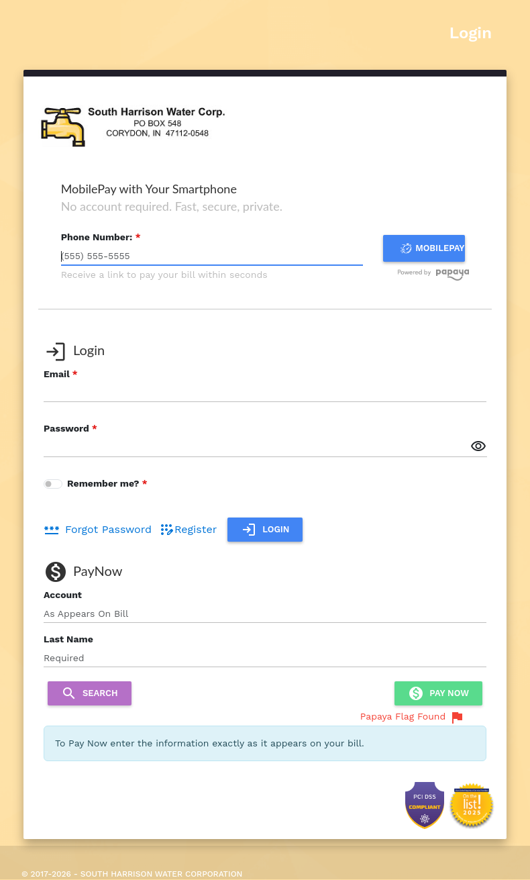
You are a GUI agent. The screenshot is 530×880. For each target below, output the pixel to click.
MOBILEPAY (430, 248)
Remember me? (104, 483)
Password (66, 428)
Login (470, 32)
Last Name (68, 639)
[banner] (131, 122)
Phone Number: (97, 237)
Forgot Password (98, 530)
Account (63, 594)
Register (187, 530)
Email (57, 374)
